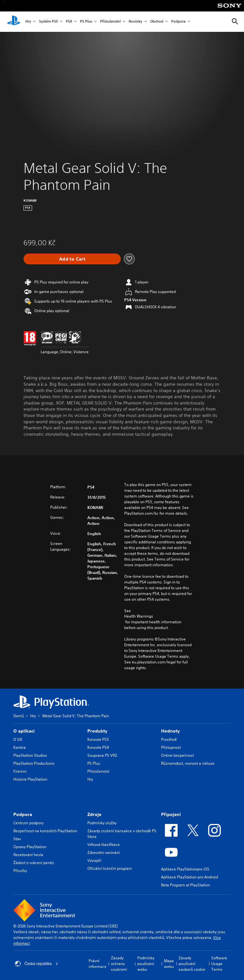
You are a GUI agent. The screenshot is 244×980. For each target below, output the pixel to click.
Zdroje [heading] (94, 814)
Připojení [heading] (171, 814)
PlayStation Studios (30, 755)
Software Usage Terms (219, 963)
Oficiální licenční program (109, 868)
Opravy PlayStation (29, 846)
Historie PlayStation (30, 779)
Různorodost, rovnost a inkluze (187, 763)
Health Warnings (138, 616)
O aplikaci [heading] (24, 731)
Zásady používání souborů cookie (192, 963)
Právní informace (97, 963)
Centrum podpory (28, 823)
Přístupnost (171, 747)
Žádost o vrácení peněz (33, 862)
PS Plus (86, 21)
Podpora (178, 21)
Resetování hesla (28, 854)
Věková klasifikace (103, 844)
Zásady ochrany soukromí (119, 963)
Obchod (156, 21)
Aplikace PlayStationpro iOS (185, 869)
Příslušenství (110, 21)
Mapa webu (169, 963)
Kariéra (19, 747)
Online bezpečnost (177, 755)
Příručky (20, 870)
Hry (28, 21)
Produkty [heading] (97, 731)
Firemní (19, 771)
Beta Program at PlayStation (185, 885)
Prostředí (169, 739)
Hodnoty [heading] (170, 731)
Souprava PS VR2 (102, 755)
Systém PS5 (48, 21)
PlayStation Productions (34, 763)
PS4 (69, 21)
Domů (18, 716)
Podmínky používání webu (145, 963)
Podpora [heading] (22, 814)
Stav (17, 838)
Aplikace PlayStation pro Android (189, 877)
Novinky (135, 21)
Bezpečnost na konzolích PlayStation (45, 830)
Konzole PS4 (98, 747)
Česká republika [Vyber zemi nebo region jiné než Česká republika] (36, 963)
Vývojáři (94, 860)
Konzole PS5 (98, 739)
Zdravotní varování (103, 852)
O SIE (17, 739)
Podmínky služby (102, 823)
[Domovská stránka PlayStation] (14, 21)
